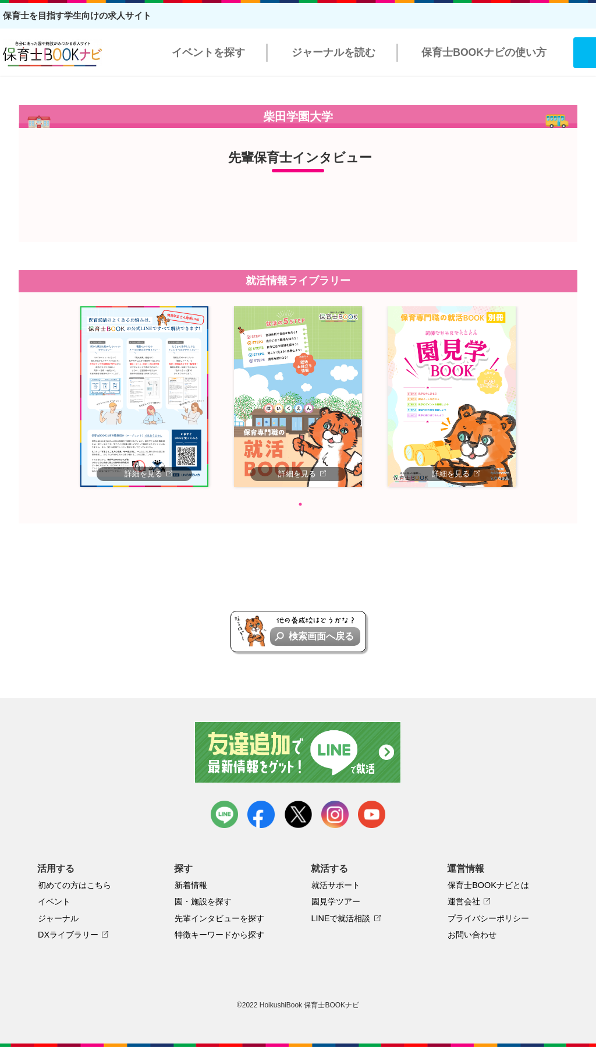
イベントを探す (208, 52)
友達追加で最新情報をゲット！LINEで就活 (298, 752)
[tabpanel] (144, 396)
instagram (335, 814)
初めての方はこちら (74, 885)
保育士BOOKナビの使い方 (484, 52)
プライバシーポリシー (488, 918)
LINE (224, 814)
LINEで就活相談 (341, 918)
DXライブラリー (68, 934)
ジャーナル (58, 918)
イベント (54, 901)
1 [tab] (300, 504)
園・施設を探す (203, 901)
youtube (371, 814)
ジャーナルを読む (333, 52)
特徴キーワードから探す (219, 934)
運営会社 (464, 901)
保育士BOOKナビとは (488, 885)
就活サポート (335, 885)
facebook (261, 814)
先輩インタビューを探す (219, 918)
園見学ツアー (335, 901)
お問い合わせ (472, 934)
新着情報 (191, 885)
